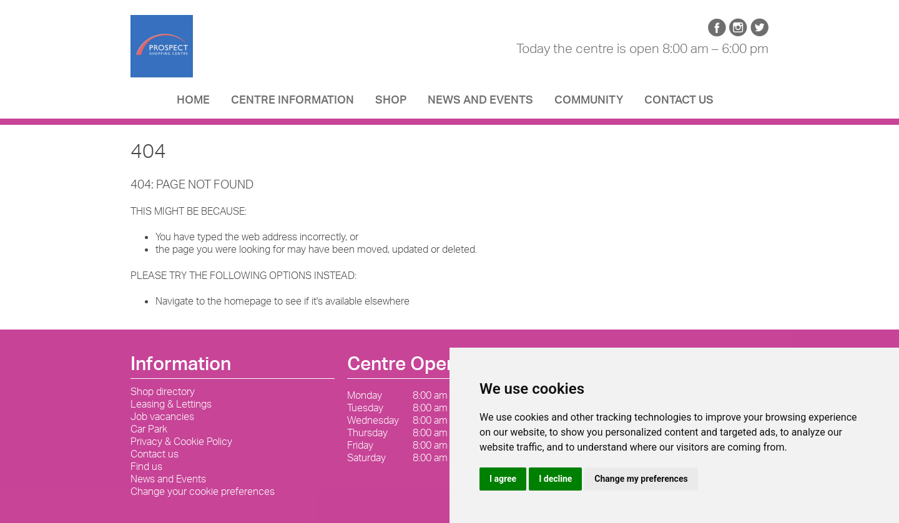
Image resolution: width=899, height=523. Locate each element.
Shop (390, 103)
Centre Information (292, 103)
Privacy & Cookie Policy (181, 441)
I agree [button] (502, 479)
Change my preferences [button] (640, 479)
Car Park (148, 429)
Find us (146, 466)
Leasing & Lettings (171, 404)
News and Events (480, 103)
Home (193, 103)
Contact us (679, 103)
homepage (248, 301)
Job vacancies (162, 416)
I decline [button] (555, 479)
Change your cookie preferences (202, 491)
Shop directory (162, 391)
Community (588, 103)
